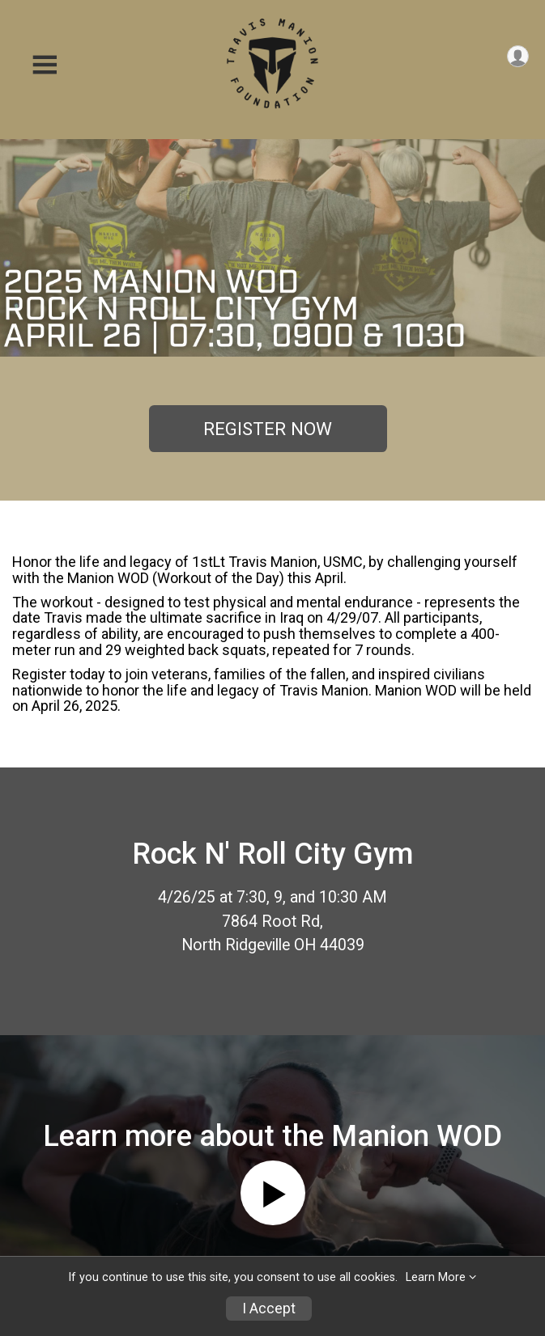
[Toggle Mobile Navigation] (44, 65)
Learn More (436, 1277)
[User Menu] (518, 56)
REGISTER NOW (267, 428)
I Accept (269, 1308)
